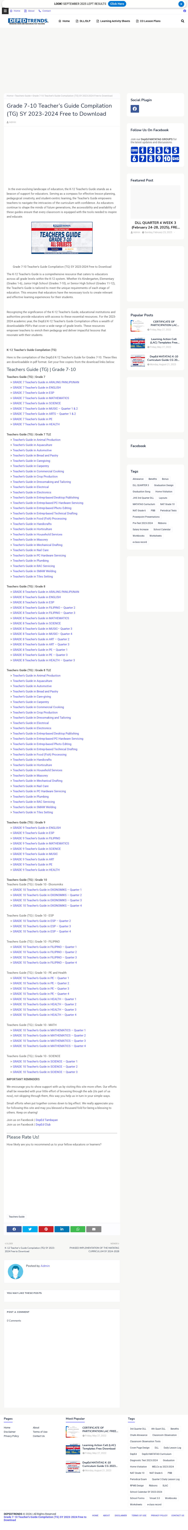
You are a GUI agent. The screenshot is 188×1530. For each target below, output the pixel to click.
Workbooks (138, 535)
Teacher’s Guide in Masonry (30, 539)
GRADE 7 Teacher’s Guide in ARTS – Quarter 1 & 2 (44, 414)
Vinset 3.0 (155, 1498)
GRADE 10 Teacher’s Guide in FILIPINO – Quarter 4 (45, 962)
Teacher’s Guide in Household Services (37, 534)
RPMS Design (137, 1485)
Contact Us (39, 1436)
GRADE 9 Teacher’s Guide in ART (33, 859)
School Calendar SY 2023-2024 (146, 1492)
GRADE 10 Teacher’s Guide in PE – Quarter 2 (41, 983)
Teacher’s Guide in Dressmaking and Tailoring (42, 482)
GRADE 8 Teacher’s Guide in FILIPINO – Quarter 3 (44, 613)
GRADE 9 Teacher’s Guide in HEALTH (36, 870)
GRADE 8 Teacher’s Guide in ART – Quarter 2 (41, 639)
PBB (153, 510)
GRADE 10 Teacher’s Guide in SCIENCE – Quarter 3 (45, 1072)
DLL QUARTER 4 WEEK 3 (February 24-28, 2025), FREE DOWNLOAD (155, 225)
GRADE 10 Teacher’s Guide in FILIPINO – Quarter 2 (45, 952)
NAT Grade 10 (167, 504)
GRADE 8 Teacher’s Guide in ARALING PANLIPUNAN (46, 592)
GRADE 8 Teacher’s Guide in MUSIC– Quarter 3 (42, 628)
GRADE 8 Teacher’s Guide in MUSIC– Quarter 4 (42, 634)
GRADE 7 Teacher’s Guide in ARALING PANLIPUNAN (46, 382)
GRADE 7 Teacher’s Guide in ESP (33, 392)
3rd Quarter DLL (138, 1429)
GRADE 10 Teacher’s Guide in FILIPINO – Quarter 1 (45, 947)
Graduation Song (141, 491)
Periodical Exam (138, 1479)
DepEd (133, 1454)
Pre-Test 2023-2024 (143, 523)
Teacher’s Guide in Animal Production (36, 440)
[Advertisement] (94, 60)
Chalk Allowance (138, 1435)
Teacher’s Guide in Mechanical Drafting (37, 545)
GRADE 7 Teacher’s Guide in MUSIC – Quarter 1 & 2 (45, 408)
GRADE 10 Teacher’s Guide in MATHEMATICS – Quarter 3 (49, 1041)
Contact (44, 10)
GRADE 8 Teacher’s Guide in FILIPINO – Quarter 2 (44, 607)
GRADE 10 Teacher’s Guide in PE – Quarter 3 (41, 988)
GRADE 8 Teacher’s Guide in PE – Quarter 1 (40, 650)
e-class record (140, 542)
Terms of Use (40, 1431)
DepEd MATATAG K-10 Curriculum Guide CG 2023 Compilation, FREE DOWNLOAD (163, 358)
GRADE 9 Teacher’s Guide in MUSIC (35, 854)
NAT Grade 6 (139, 510)
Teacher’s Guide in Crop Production (35, 476)
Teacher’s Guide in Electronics (32, 492)
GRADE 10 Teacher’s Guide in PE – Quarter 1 (41, 978)
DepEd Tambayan (47, 1120)
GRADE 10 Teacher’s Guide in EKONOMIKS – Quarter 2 (47, 895)
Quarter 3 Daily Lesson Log (166, 1479)
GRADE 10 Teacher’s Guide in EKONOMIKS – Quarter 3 (47, 900)
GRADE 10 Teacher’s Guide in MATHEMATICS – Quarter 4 (49, 1046)
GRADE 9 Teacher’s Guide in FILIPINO (36, 838)
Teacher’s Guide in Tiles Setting (33, 576)
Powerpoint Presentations (146, 517)
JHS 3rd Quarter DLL (143, 498)
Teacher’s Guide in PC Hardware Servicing (39, 555)
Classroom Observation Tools (145, 1441)
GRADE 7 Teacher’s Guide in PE (32, 419)
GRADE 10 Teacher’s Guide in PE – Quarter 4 (41, 994)
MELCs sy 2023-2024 (163, 1466)
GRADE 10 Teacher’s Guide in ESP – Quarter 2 (42, 921)
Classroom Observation (164, 1435)
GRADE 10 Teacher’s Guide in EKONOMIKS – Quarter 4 (47, 905)
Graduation (169, 1460)
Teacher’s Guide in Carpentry (31, 466)
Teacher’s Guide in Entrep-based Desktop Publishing (46, 497)
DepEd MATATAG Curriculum (157, 1454)
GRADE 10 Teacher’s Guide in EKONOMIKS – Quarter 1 (47, 889)
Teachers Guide (23, 95)
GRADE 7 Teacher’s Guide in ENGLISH (37, 387)
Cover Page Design (140, 1447)
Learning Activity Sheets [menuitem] (113, 21)
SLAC (165, 1485)
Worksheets (156, 535)
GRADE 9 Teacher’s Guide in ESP (33, 833)
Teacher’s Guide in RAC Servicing (34, 566)
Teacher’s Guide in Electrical (31, 487)
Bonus (165, 479)
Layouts (163, 498)
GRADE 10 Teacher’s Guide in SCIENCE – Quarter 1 (45, 1061)
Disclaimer (9, 1431)
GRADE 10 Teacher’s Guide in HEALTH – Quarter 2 (44, 1004)
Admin (12, 122)
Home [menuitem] (64, 21)
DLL (157, 1447)
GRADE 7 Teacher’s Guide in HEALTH (36, 424)
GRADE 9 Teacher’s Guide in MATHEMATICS (41, 843)
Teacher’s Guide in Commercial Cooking (38, 471)
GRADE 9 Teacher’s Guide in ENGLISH (37, 828)
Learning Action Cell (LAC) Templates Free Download (163, 341)
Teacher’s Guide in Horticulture (32, 529)
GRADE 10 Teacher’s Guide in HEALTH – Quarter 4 (44, 1015)
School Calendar (162, 529)
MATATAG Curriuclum (144, 504)
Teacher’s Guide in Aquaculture (32, 445)
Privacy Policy (11, 1436)
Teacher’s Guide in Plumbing (31, 560)
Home (15, 10)
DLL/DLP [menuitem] (83, 21)
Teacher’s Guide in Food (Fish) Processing (39, 518)
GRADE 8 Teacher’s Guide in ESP (33, 602)
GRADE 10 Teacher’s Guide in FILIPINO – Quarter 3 (45, 957)
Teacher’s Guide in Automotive (32, 450)
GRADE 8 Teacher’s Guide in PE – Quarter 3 (40, 655)
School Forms (137, 1498)
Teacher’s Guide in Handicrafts (32, 524)
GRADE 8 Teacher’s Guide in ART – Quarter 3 (41, 644)
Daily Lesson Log (172, 1447)
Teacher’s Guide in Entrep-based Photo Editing (42, 508)
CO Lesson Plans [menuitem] (148, 21)
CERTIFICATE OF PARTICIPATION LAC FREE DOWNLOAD (164, 323)
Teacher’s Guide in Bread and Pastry (35, 455)
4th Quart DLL (158, 1429)
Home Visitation (163, 491)
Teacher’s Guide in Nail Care (31, 550)
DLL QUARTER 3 (141, 485)
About (29, 10)
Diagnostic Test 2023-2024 (144, 1460)
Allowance (138, 479)
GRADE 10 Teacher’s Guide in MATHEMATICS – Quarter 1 (49, 1030)
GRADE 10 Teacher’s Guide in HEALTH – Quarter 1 (44, 999)
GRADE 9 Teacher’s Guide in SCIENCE (37, 849)
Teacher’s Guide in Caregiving (31, 461)
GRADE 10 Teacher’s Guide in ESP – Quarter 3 (42, 926)
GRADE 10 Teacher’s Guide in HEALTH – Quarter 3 (44, 1009)
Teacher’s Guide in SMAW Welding (34, 571)
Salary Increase (140, 529)
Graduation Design (163, 485)
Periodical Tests (168, 510)
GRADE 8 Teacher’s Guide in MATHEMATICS (41, 618)
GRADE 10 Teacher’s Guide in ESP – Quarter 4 (42, 931)
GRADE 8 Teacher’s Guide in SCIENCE (37, 623)
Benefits (153, 479)
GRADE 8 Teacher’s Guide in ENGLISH (37, 597)
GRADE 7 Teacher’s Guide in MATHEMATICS (41, 398)
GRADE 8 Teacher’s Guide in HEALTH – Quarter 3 (44, 660)
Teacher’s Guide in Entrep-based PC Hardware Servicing (48, 503)
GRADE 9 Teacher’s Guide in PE (32, 864)
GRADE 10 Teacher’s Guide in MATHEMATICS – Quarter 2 (49, 1035)
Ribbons (162, 523)
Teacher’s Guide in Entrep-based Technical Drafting (45, 513)
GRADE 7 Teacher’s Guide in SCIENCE (37, 403)
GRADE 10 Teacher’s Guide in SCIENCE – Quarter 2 (45, 1066)
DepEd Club (43, 1124)
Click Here (117, 4)
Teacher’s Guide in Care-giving (32, 696)
